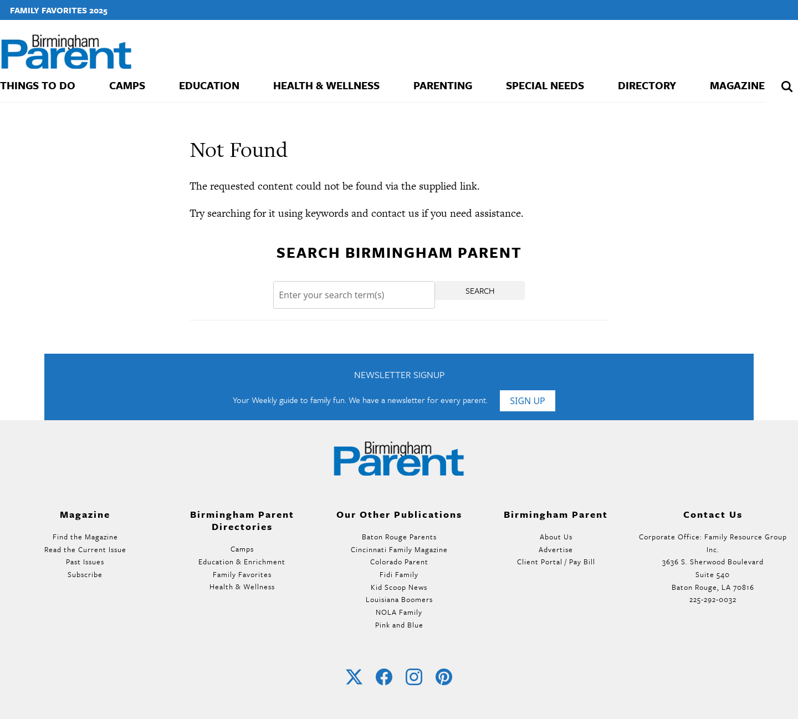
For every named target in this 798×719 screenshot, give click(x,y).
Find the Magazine (85, 536)
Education (209, 85)
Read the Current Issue (85, 549)
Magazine (737, 85)
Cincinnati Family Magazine (399, 549)
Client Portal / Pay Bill (556, 561)
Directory (647, 85)
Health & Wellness (326, 85)
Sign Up (527, 401)
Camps (127, 85)
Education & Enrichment (241, 561)
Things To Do (37, 85)
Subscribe (85, 574)
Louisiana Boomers (399, 599)
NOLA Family (399, 612)
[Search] (354, 295)
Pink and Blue (399, 624)
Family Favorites (242, 574)
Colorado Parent (399, 561)
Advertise (556, 549)
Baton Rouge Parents (399, 536)
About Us (556, 536)
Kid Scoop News (399, 587)
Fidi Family (399, 574)
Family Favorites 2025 (59, 10)
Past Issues (85, 561)
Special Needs (545, 85)
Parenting (442, 85)
